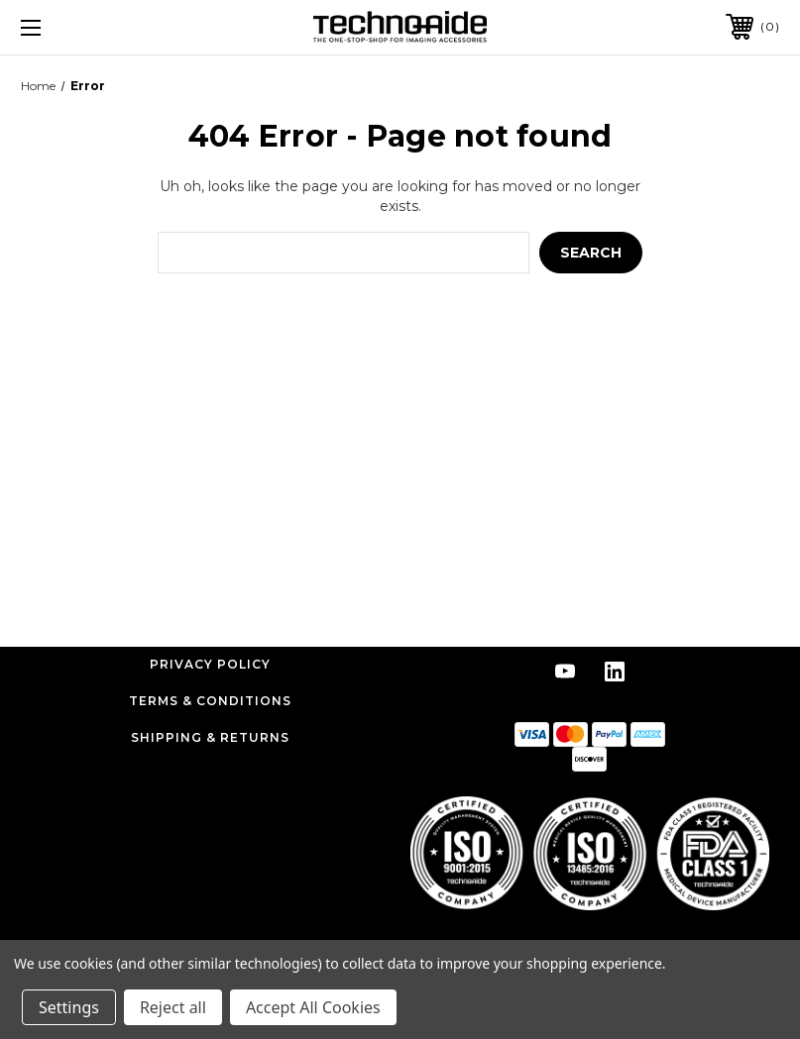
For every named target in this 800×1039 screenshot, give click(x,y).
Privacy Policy (210, 664)
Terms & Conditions (210, 700)
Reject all (173, 1007)
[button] (589, 853)
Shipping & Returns (210, 737)
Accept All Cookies (313, 1007)
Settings (69, 1007)
